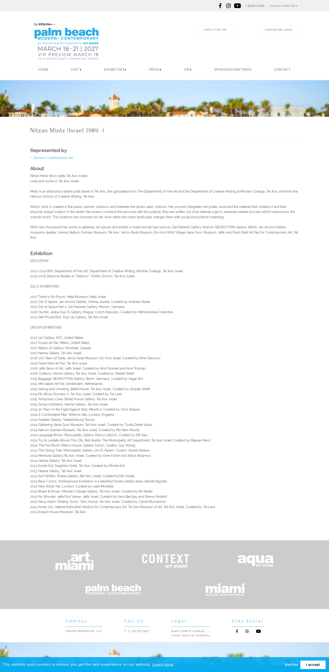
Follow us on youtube (237, 5)
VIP (186, 69)
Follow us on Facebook (220, 5)
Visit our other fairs (283, 5)
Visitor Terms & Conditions (190, 635)
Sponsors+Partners (233, 69)
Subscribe (256, 6)
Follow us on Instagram (228, 5)
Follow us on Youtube (258, 631)
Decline (291, 665)
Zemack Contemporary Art (52, 158)
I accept (313, 665)
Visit (75, 69)
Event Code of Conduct (188, 631)
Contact (282, 69)
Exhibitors (114, 69)
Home (43, 69)
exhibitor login (279, 29)
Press (154, 69)
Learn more (162, 665)
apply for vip (216, 29)
